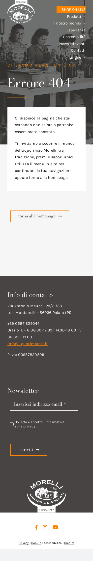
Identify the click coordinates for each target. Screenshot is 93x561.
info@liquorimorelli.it (27, 343)
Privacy (24, 543)
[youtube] (55, 527)
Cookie (36, 543)
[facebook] (36, 527)
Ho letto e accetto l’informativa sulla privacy (40, 424)
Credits (69, 543)
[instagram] (45, 527)
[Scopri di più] (39, 216)
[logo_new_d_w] (46, 481)
